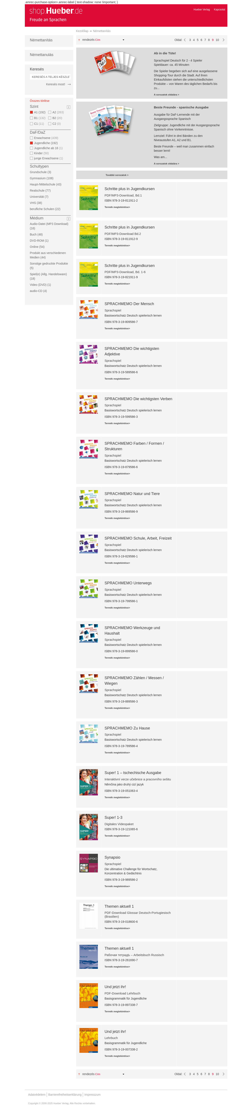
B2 (57, 118)
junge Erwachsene (49, 158)
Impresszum (92, 1094)
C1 (39, 123)
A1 (41, 112)
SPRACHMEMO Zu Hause (127, 728)
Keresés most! (55, 84)
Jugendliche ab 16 (49, 148)
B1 (40, 118)
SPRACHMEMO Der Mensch (129, 304)
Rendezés (88, 39)
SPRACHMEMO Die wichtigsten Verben (138, 399)
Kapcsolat (219, 9)
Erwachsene (46, 138)
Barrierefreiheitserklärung (65, 1094)
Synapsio (112, 857)
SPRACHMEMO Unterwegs (128, 583)
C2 (57, 123)
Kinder (42, 153)
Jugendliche (47, 143)
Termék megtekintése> (117, 207)
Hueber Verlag (202, 9)
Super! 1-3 (113, 817)
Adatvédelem (37, 1094)
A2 (58, 112)
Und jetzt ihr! (115, 987)
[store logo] (55, 14)
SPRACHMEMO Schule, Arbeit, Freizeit (138, 538)
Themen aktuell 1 (119, 906)
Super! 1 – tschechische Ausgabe (132, 773)
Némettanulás (41, 55)
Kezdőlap (82, 31)
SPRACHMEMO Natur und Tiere (132, 494)
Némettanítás (41, 40)
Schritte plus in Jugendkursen (129, 189)
